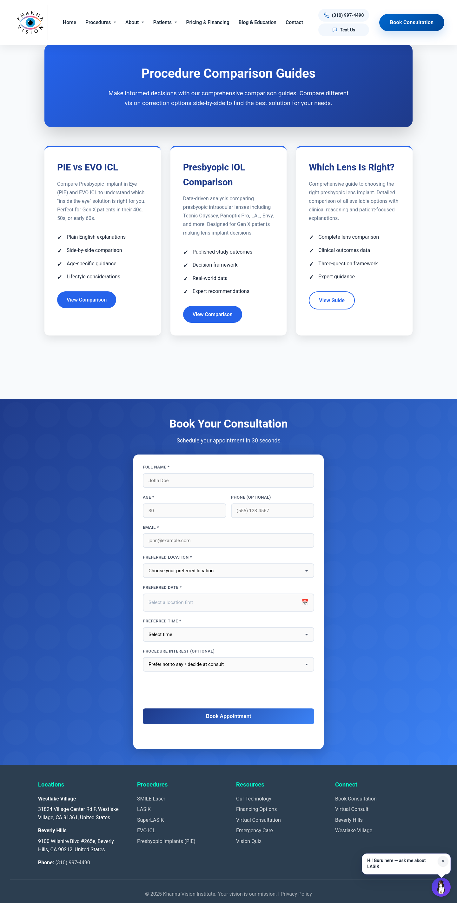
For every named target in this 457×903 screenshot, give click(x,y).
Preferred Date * (162, 587)
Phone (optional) (251, 497)
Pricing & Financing (207, 22)
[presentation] (228, 690)
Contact (294, 22)
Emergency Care (254, 830)
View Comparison (87, 300)
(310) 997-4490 (72, 863)
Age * (148, 497)
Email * (151, 527)
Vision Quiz (249, 841)
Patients (162, 22)
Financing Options (256, 809)
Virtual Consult (351, 809)
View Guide (332, 300)
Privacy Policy (296, 894)
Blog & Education (258, 22)
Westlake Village (353, 830)
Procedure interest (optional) (179, 651)
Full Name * (156, 467)
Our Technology (253, 799)
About (132, 22)
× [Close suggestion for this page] (443, 861)
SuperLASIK (150, 820)
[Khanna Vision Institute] (30, 22)
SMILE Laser (151, 799)
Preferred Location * (167, 557)
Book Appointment (228, 716)
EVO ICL (146, 830)
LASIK (144, 809)
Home (69, 22)
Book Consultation (412, 22)
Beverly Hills (349, 820)
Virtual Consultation (258, 820)
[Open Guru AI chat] (441, 887)
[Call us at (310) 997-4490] (343, 15)
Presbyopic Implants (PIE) (166, 841)
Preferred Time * (162, 621)
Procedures (98, 22)
